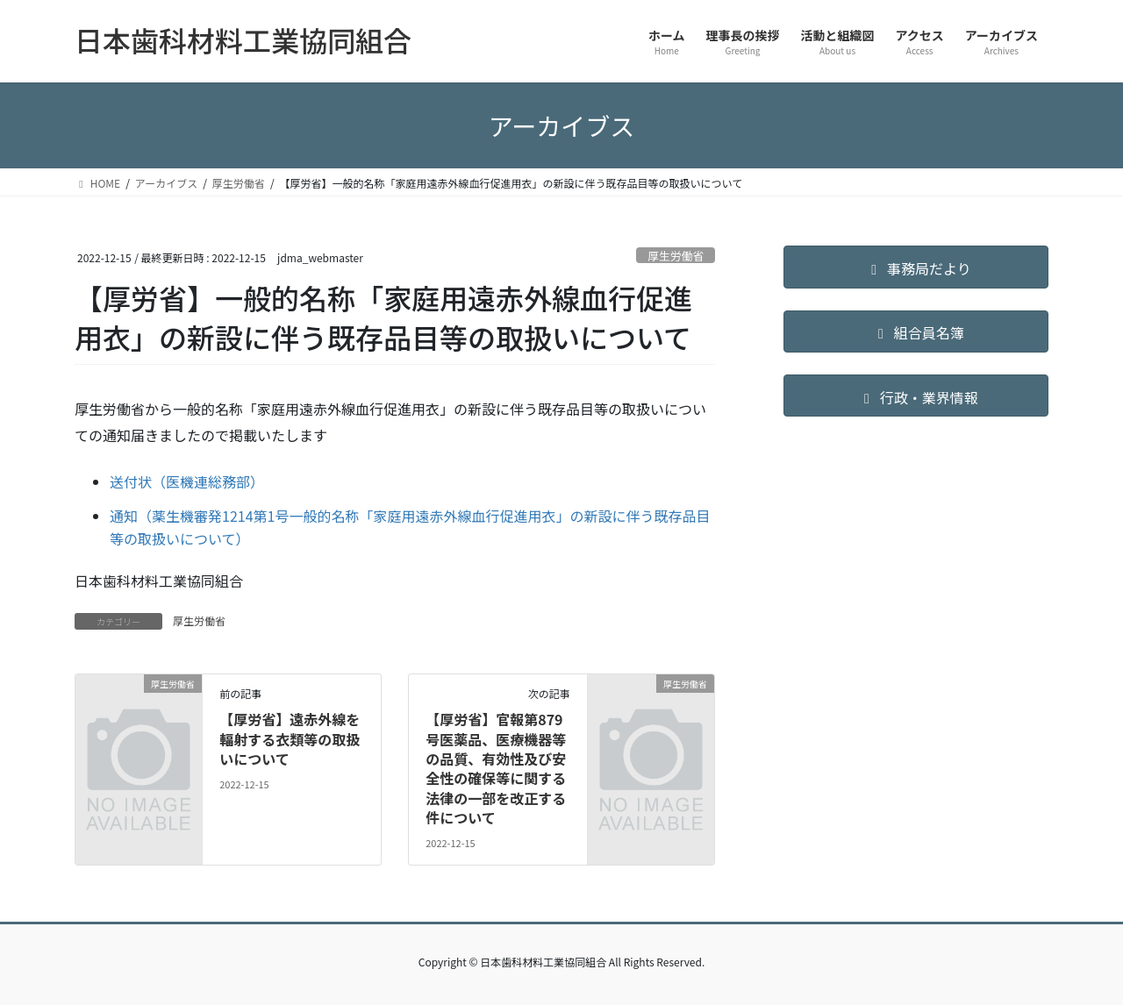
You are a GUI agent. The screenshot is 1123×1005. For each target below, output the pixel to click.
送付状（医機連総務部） (187, 481)
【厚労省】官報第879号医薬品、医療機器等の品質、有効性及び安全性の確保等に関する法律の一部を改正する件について (496, 768)
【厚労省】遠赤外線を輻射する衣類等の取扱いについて (289, 739)
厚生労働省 (675, 255)
